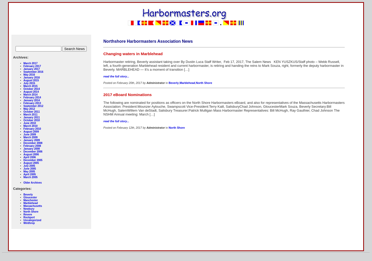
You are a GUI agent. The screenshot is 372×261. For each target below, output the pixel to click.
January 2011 (32, 117)
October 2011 (32, 111)
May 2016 (29, 74)
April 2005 (30, 174)
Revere (28, 214)
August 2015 (31, 80)
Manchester (31, 200)
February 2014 (32, 97)
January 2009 (32, 140)
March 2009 (31, 137)
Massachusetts (33, 206)
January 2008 (32, 148)
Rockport (29, 217)
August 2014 (31, 91)
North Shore (31, 211)
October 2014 (32, 89)
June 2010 (30, 123)
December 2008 (33, 143)
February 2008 (32, 145)
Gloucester (30, 197)
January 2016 (32, 77)
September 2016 (33, 71)
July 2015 (29, 83)
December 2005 (33, 160)
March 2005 (31, 177)
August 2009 (31, 131)
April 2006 (30, 157)
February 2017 (32, 66)
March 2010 (31, 126)
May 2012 (29, 108)
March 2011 (31, 114)
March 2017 (31, 63)
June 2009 (30, 134)
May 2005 (29, 171)
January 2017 (32, 69)
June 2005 (30, 168)
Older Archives (33, 182)
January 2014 (32, 100)
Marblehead (31, 203)
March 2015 (31, 86)
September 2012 (33, 106)
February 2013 (32, 103)
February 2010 (32, 128)
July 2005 (29, 165)
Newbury (29, 208)
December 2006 (33, 151)
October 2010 (32, 120)
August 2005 (31, 163)
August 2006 (31, 154)
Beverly (28, 194)
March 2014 (31, 94)
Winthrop (29, 223)
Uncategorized (32, 220)
